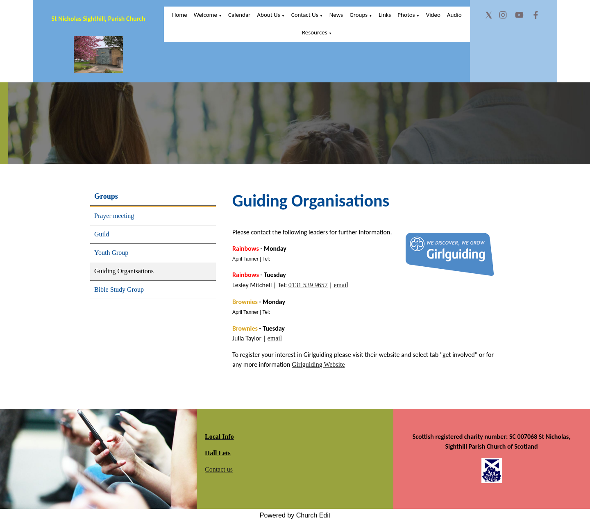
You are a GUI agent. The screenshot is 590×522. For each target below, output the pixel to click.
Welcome (205, 14)
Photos (406, 14)
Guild (101, 234)
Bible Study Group (119, 289)
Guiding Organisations (124, 271)
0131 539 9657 (308, 284)
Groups (358, 14)
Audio (454, 14)
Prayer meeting (114, 215)
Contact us (219, 469)
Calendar (239, 14)
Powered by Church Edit (295, 515)
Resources (314, 32)
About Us (268, 14)
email (341, 284)
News (336, 14)
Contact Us (304, 14)
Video (433, 14)
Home (179, 14)
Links (385, 14)
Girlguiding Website (318, 364)
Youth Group (111, 252)
